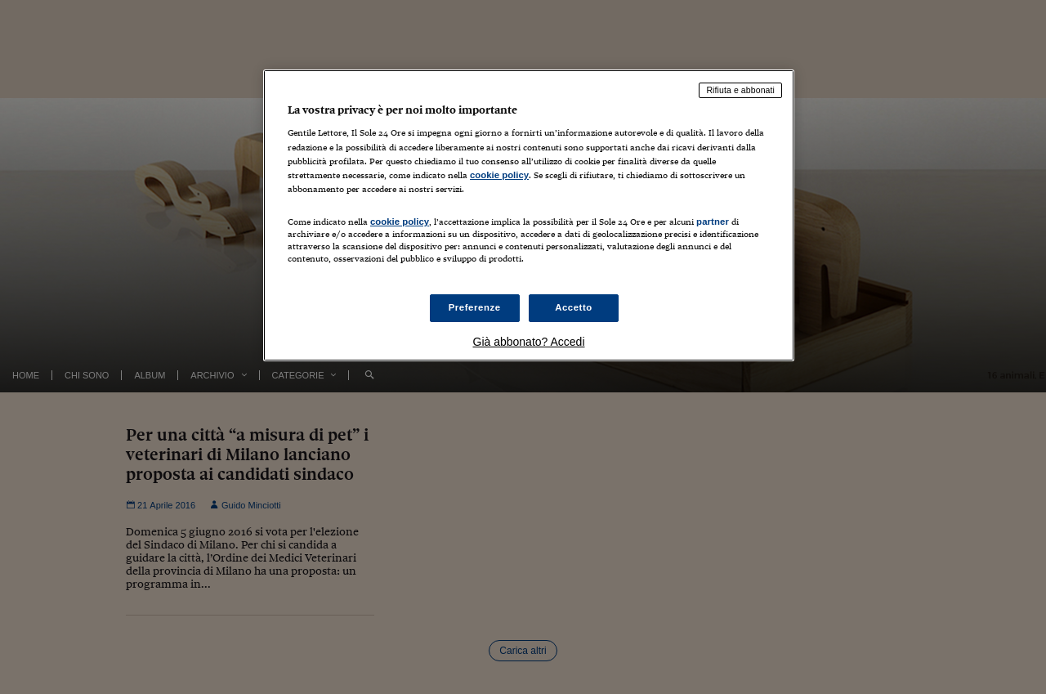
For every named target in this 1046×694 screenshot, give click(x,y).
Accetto (573, 307)
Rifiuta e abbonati (740, 90)
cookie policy (499, 175)
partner (712, 221)
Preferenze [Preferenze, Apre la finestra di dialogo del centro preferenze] (475, 307)
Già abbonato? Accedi (529, 341)
